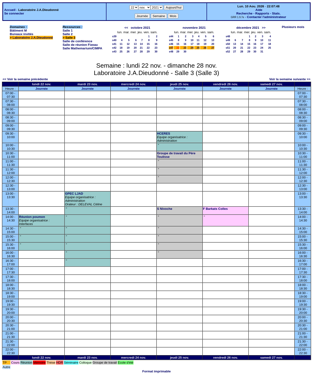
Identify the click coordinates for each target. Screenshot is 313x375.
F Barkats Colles (215, 209)
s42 (114, 47)
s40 (114, 40)
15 (148, 43)
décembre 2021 (247, 27)
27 (135, 51)
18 (121, 47)
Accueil (9, 10)
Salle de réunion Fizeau (80, 45)
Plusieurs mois (293, 27)
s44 (171, 36)
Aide (258, 10)
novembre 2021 (194, 27)
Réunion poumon (32, 217)
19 (128, 47)
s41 (114, 43)
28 (141, 51)
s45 (171, 40)
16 (156, 43)
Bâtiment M (18, 30)
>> (264, 27)
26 (128, 51)
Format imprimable (156, 371)
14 (141, 43)
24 (192, 47)
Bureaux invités (21, 34)
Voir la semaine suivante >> (289, 79)
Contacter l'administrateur (266, 17)
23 (156, 47)
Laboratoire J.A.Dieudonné (33, 37)
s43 (114, 51)
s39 (114, 36)
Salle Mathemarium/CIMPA (82, 48)
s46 (171, 43)
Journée (41, 88)
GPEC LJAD (74, 193)
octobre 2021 (140, 27)
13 (135, 43)
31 (261, 51)
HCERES (163, 133)
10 (192, 40)
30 (156, 51)
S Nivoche (164, 209)
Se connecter (14, 13)
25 (121, 51)
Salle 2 (68, 34)
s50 (228, 43)
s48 (171, 51)
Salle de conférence (77, 41)
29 (148, 51)
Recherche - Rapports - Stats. (258, 13)
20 (135, 47)
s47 (171, 47)
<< (126, 27)
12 (128, 43)
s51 (228, 47)
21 (141, 47)
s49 (228, 40)
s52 (228, 51)
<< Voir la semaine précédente (25, 79)
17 (192, 43)
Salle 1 (68, 30)
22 (148, 47)
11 (121, 43)
